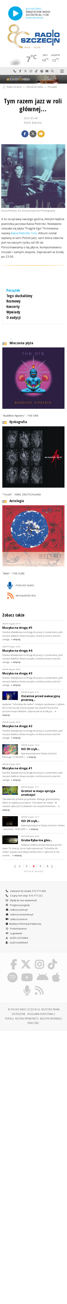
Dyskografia (18, 418)
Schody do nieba (34, 87)
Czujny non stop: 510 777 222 (24, 891)
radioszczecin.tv (16, 915)
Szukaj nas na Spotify (41, 71)
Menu (62, 71)
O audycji (13, 317)
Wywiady (13, 312)
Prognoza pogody (17, 900)
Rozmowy (13, 301)
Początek (52, 87)
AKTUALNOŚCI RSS (21, 592)
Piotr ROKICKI (33, 123)
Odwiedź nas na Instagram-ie (31, 71)
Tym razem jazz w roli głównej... (33, 105)
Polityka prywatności (27, 1014)
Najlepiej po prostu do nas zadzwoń (15, 71)
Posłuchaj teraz (16, 924)
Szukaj (52, 71)
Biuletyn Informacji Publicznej (23, 919)
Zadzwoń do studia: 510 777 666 (25, 886)
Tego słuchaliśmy (19, 295)
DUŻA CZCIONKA (16, 933)
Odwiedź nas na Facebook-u (20, 71)
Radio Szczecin (12, 87)
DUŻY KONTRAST (16, 938)
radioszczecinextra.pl (19, 910)
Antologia (16, 497)
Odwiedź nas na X (25, 71)
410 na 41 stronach (33, 867)
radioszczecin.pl (16, 905)
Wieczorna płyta (21, 339)
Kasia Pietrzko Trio (24, 233)
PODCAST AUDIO (20, 581)
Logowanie (13, 929)
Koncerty (13, 306)
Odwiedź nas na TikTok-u (36, 71)
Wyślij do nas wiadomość (47, 71)
